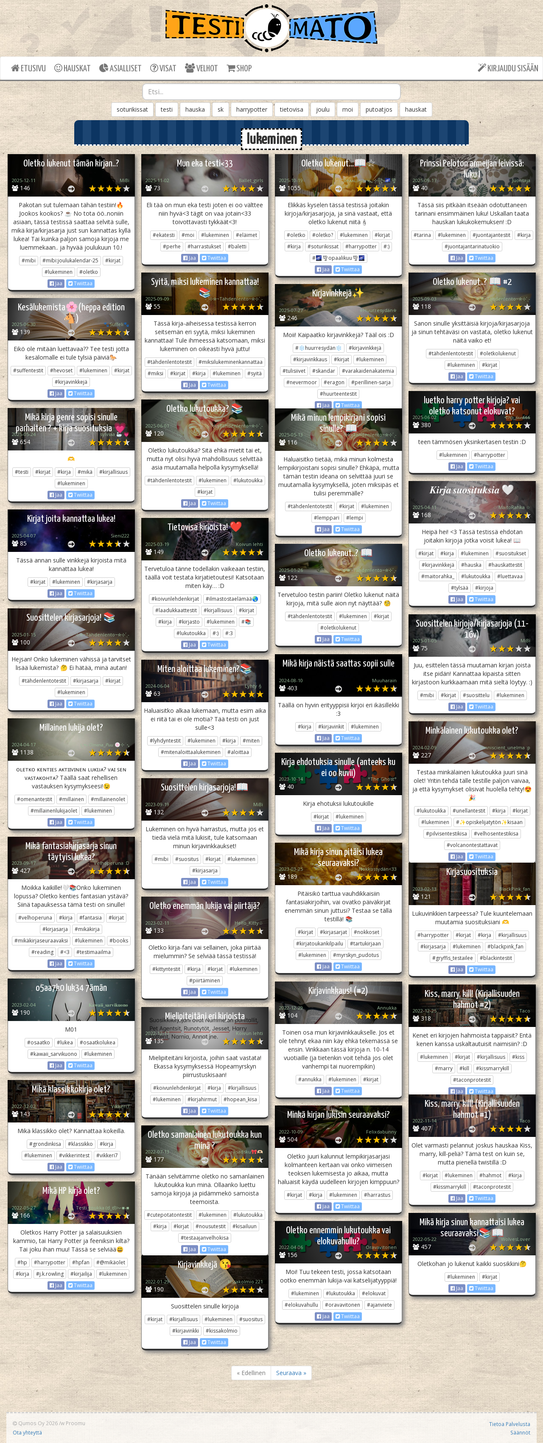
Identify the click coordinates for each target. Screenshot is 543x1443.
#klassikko (80, 1144)
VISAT (163, 68)
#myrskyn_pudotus (356, 955)
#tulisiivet (294, 370)
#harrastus (377, 1194)
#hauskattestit (505, 564)
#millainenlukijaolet (54, 810)
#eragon (334, 382)
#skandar (323, 370)
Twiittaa (80, 283)
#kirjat (112, 260)
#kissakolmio (222, 1330)
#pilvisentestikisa (446, 833)
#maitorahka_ (437, 576)
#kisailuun (244, 1226)
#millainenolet (108, 799)
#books (118, 940)
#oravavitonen (342, 1304)
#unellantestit (469, 810)
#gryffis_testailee (452, 958)
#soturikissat (323, 246)
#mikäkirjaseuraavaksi (41, 940)
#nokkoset (366, 932)
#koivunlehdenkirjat (175, 598)
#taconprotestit (472, 1079)
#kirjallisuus (113, 471)
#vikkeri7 (107, 1155)
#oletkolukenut (498, 353)
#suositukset (510, 553)
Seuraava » (291, 1373)
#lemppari (326, 517)
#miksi (155, 373)
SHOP (239, 68)
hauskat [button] (416, 109)
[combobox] (271, 91)
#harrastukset (204, 246)
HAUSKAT (72, 68)
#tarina (422, 235)
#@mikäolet (110, 1262)
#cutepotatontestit (169, 1214)
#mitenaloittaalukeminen (191, 752)
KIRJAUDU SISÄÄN (508, 68)
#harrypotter (361, 246)
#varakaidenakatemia (368, 370)
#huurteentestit (338, 393)
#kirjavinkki (185, 1330)
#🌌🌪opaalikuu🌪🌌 (338, 258)
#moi (188, 235)
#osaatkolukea (97, 1042)
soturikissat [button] (132, 109)
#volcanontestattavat (472, 845)
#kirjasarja (99, 581)
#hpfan (81, 1262)
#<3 (65, 952)
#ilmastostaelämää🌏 (232, 598)
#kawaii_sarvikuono (53, 1054)
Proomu (75, 1423)
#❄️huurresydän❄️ (318, 348)
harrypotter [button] (251, 109)
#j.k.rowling (50, 1273)
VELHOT (201, 68)
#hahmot (490, 1175)
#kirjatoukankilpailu (319, 943)
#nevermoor (301, 382)
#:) (386, 246)
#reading (42, 952)
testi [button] (167, 109)
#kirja (294, 246)
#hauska (471, 564)
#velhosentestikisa (496, 833)
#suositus (187, 859)
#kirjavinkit (331, 726)
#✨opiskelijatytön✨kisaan (489, 822)
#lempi (354, 517)
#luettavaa (510, 576)
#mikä (85, 471)
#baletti (237, 246)
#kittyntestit (166, 969)
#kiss (518, 1056)
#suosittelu (476, 695)
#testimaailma (93, 952)
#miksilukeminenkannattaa (231, 362)
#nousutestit (211, 1226)
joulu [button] (323, 109)
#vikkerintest (74, 1155)
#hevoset (61, 370)
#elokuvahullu (301, 1304)
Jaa (56, 283)
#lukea (65, 1042)
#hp (22, 1262)
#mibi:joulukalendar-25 (70, 260)
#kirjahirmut (202, 1099)
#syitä (254, 373)
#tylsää (459, 587)
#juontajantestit (491, 235)
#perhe (172, 246)
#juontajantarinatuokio (472, 246)
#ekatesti (164, 235)
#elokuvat (374, 1293)
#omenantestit (34, 799)
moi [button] (347, 109)
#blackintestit (496, 958)
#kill (464, 1068)
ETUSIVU (28, 68)
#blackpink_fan (505, 946)
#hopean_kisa (240, 1099)
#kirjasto (189, 621)
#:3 (229, 633)
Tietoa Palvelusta (509, 1423)
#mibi (29, 260)
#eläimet (246, 235)
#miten (251, 740)
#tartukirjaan (365, 943)
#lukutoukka (248, 480)
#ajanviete (379, 1304)
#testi (21, 471)
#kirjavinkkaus (310, 359)
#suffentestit (28, 370)
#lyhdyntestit (165, 740)
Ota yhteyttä (27, 1432)
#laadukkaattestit (176, 610)
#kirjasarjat (333, 932)
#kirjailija (81, 1273)
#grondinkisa (45, 1144)
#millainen (71, 799)
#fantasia (90, 917)
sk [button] (221, 109)
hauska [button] (195, 109)
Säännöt (520, 1432)
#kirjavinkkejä (365, 348)
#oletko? (322, 235)
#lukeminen (59, 272)
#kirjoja (484, 587)
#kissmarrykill (492, 1068)
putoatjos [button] (379, 109)
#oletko (88, 272)
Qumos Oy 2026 (35, 1423)
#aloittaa (238, 752)
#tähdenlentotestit (169, 362)
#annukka (310, 1079)
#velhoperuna (35, 917)
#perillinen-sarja (371, 382)
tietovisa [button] (291, 109)
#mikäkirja (87, 929)
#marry (444, 1068)
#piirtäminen (204, 980)
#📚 (246, 621)
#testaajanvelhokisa (205, 1237)
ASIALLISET (120, 68)
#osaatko (38, 1042)
